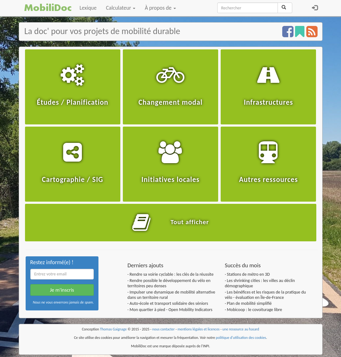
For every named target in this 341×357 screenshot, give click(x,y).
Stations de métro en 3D (248, 274)
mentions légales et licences (199, 329)
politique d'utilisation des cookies (241, 337)
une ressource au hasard (241, 329)
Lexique (88, 7)
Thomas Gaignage (113, 329)
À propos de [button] (160, 7)
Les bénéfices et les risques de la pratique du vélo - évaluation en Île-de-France (265, 294)
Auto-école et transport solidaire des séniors (169, 303)
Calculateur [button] (120, 7)
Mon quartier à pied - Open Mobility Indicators (171, 309)
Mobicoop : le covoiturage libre (254, 309)
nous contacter (163, 329)
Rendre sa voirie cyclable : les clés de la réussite (172, 274)
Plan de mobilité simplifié (249, 303)
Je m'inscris (62, 290)
